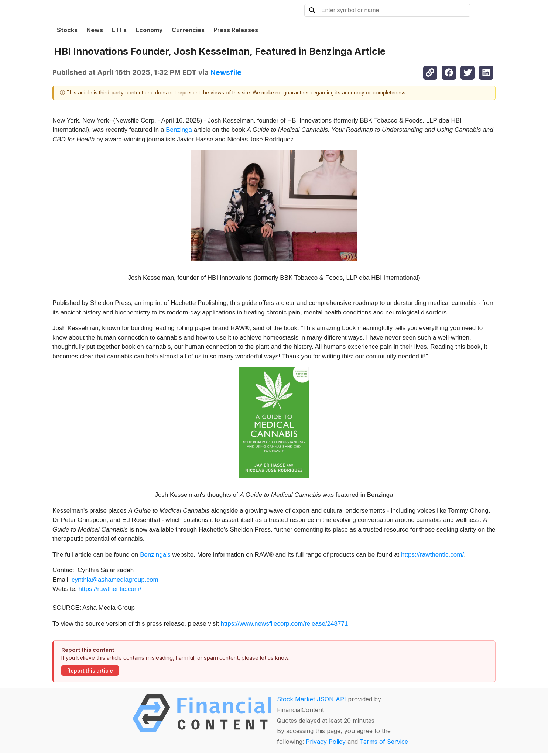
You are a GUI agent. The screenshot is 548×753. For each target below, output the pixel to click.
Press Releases (235, 30)
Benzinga (179, 129)
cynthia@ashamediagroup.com (115, 579)
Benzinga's (155, 554)
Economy (149, 30)
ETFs (119, 30)
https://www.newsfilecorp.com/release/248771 (284, 623)
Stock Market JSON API (311, 699)
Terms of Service (384, 741)
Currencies (188, 30)
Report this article (90, 671)
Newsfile (226, 72)
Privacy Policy (326, 741)
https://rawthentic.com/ (432, 554)
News (94, 30)
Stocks (67, 30)
